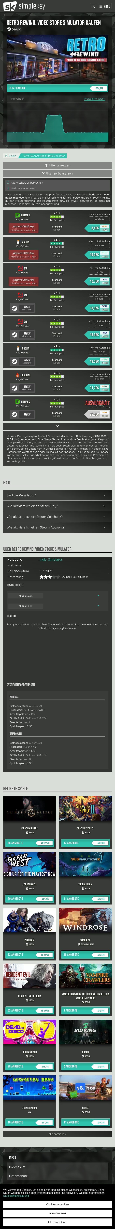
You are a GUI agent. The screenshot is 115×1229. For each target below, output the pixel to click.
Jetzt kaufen (58, 88)
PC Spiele (10, 155)
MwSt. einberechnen (21, 188)
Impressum (17, 1167)
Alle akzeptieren (57, 1222)
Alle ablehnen (57, 1213)
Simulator (55, 559)
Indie (43, 559)
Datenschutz (18, 1176)
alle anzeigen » (57, 1133)
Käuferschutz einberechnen (25, 182)
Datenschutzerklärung (16, 1195)
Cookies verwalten (57, 1204)
